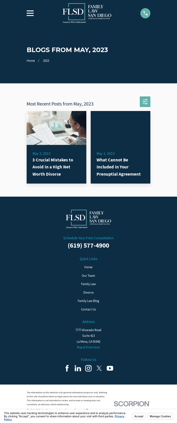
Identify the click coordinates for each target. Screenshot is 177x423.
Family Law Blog (88, 301)
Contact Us (88, 309)
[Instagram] (88, 368)
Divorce (88, 292)
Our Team (88, 276)
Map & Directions (88, 347)
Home (88, 267)
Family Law (88, 284)
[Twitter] (99, 368)
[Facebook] (67, 368)
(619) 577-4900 (88, 245)
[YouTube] (110, 368)
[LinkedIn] (78, 368)
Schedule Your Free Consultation (88, 238)
